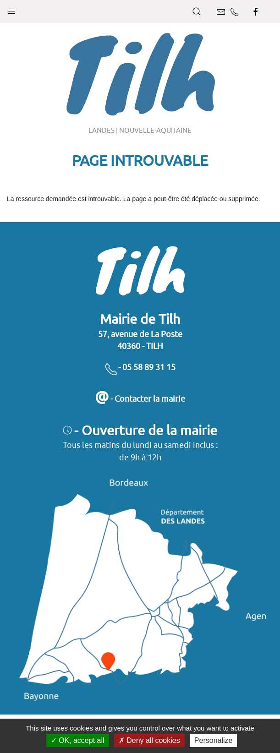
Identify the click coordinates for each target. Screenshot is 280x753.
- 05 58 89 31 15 (140, 367)
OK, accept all (77, 740)
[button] (11, 9)
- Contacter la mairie (140, 399)
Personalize (213, 740)
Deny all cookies (149, 740)
